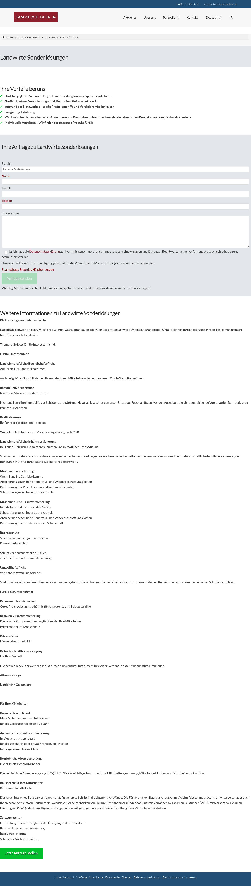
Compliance (96, 877)
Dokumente (112, 877)
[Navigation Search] (231, 19)
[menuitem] (213, 19)
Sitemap (126, 877)
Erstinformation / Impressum (179, 877)
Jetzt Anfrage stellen (21, 853)
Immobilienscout (64, 877)
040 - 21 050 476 (188, 4)
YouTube (81, 877)
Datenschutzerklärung (44, 251)
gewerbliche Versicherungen (24, 37)
